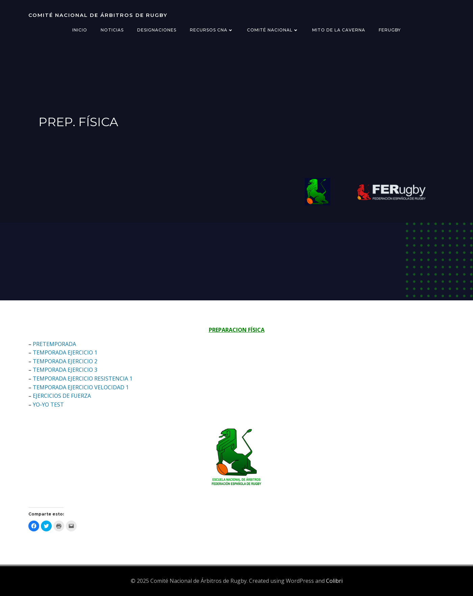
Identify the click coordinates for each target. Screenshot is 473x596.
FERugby (390, 29)
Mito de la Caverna (338, 29)
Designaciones (156, 29)
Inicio (79, 29)
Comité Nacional (273, 29)
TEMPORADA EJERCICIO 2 (65, 361)
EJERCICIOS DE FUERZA (62, 395)
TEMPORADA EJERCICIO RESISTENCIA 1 (82, 378)
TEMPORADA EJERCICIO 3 (65, 369)
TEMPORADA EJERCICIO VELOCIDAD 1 (81, 387)
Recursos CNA (211, 29)
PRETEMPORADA (54, 344)
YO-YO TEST (48, 404)
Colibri (334, 580)
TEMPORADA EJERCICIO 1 (65, 352)
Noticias (112, 29)
